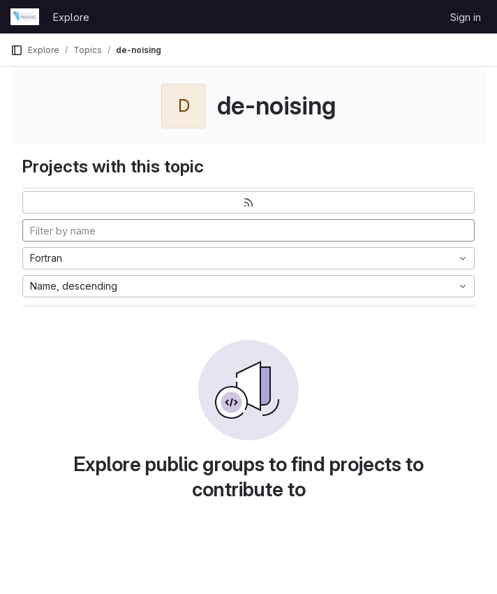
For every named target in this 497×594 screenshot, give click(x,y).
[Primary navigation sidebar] (17, 50)
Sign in (465, 17)
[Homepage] (25, 17)
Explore (71, 17)
